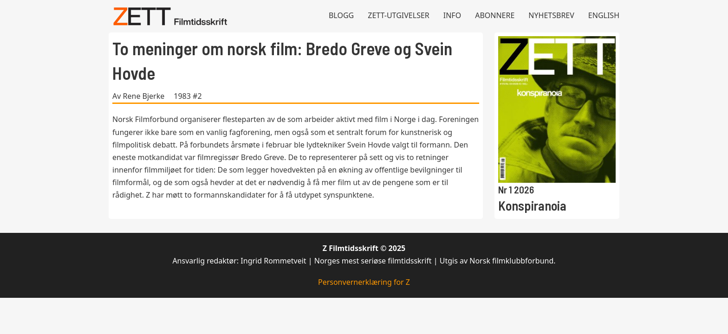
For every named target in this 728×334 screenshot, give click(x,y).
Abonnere (494, 15)
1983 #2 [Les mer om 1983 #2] (188, 96)
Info (452, 15)
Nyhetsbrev (551, 15)
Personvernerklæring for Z (364, 282)
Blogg (341, 15)
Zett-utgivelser (398, 15)
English (603, 15)
